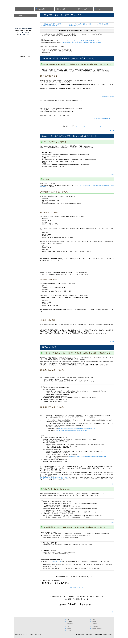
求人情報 (20, 15)
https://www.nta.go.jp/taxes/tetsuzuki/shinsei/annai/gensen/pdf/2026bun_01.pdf (94, 126)
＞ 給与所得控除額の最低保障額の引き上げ (103, 118)
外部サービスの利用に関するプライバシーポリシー (28, 634)
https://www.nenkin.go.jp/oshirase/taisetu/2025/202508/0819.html (72, 430)
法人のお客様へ (42, 9)
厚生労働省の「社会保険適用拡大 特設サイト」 (54, 478)
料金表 (99, 9)
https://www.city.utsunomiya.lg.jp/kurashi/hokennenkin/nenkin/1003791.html (77, 458)
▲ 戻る (112, 130)
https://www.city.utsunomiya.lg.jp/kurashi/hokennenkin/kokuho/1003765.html (87, 456)
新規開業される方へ (83, 9)
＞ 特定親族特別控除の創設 (107, 96)
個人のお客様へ (62, 9)
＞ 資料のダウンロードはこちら (77, 587)
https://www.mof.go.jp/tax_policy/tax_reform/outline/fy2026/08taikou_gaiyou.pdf (81, 42)
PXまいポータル (57, 561)
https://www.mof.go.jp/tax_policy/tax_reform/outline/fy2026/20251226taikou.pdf (79, 40)
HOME (20, 9)
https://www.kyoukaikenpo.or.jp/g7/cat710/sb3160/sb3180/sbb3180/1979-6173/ (77, 428)
